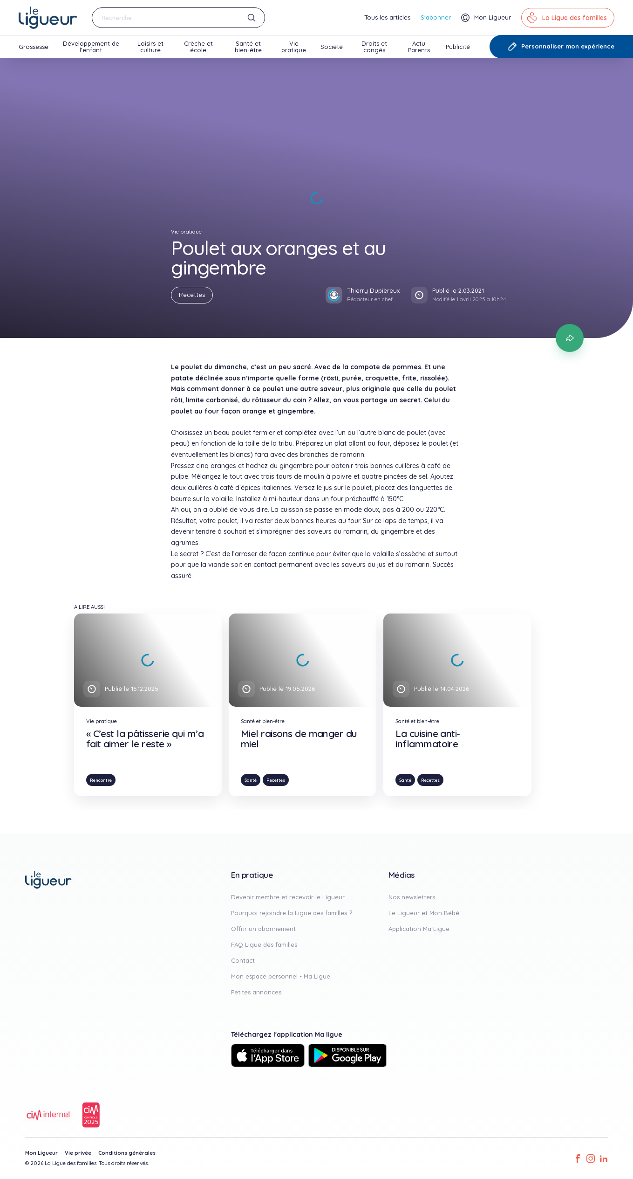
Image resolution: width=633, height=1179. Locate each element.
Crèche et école (198, 49)
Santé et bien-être (248, 49)
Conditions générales (127, 1153)
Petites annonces (256, 992)
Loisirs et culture (150, 49)
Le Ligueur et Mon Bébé (423, 913)
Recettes (192, 294)
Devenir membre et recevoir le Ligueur (288, 897)
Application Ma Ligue (418, 928)
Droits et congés (374, 49)
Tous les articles (387, 17)
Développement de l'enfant (91, 49)
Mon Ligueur (41, 1153)
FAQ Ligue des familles (264, 944)
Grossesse (33, 50)
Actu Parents (419, 49)
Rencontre (101, 780)
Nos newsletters (411, 897)
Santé (251, 780)
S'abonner (436, 17)
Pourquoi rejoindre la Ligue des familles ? (291, 913)
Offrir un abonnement (263, 928)
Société (331, 50)
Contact (243, 960)
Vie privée (78, 1153)
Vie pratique (293, 49)
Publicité (458, 50)
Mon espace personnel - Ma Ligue (280, 976)
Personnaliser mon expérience (561, 46)
